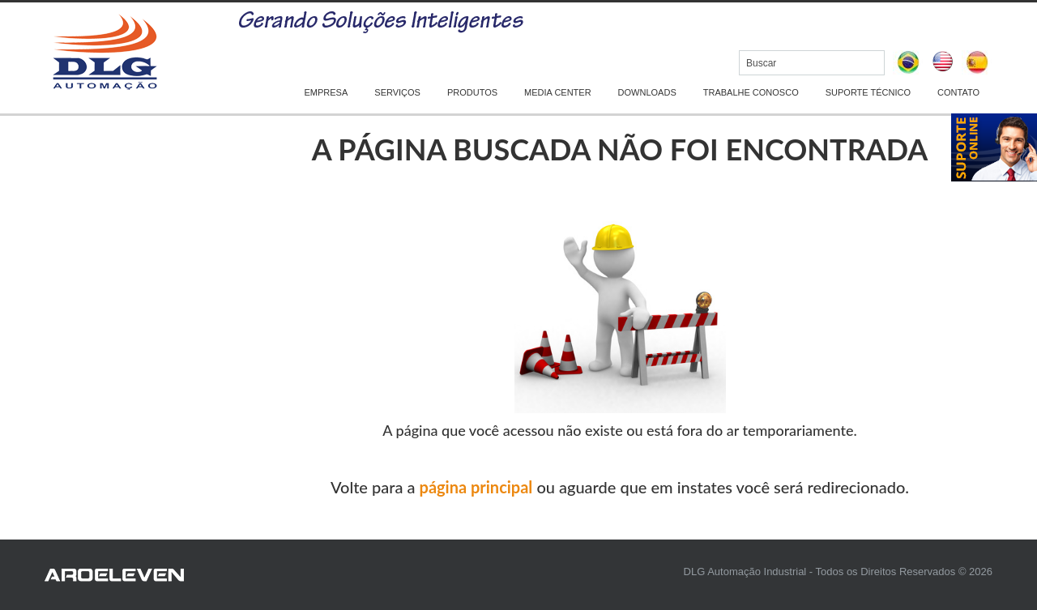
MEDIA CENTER (557, 92)
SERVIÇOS (397, 92)
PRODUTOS (472, 92)
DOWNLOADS (647, 92)
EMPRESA (326, 92)
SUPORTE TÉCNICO (868, 92)
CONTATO (958, 92)
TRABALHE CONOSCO (751, 92)
